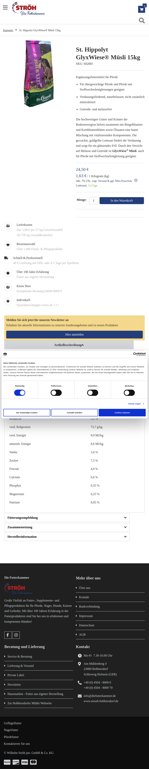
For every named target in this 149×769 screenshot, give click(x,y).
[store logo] (76, 8)
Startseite (8, 30)
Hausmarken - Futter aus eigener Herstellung (35, 694)
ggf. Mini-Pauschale (121, 181)
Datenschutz (86, 625)
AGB (82, 634)
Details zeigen (134, 404)
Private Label (15, 675)
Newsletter (14, 684)
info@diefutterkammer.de (100, 695)
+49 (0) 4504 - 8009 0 (97, 682)
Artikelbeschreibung (67, 345)
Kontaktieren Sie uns (17, 743)
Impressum (86, 616)
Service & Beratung (19, 656)
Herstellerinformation (21, 536)
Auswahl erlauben (74, 413)
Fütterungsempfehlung (22, 517)
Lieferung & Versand (20, 665)
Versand (102, 181)
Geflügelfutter (13, 723)
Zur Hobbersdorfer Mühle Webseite (29, 703)
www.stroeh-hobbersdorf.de (101, 701)
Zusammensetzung (19, 527)
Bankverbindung (89, 606)
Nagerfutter (11, 730)
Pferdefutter (11, 737)
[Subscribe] (74, 334)
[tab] (74, 344)
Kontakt (84, 597)
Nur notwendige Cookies (26, 413)
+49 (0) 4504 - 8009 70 (98, 687)
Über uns (84, 587)
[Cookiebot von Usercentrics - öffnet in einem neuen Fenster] (129, 354)
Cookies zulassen (122, 413)
